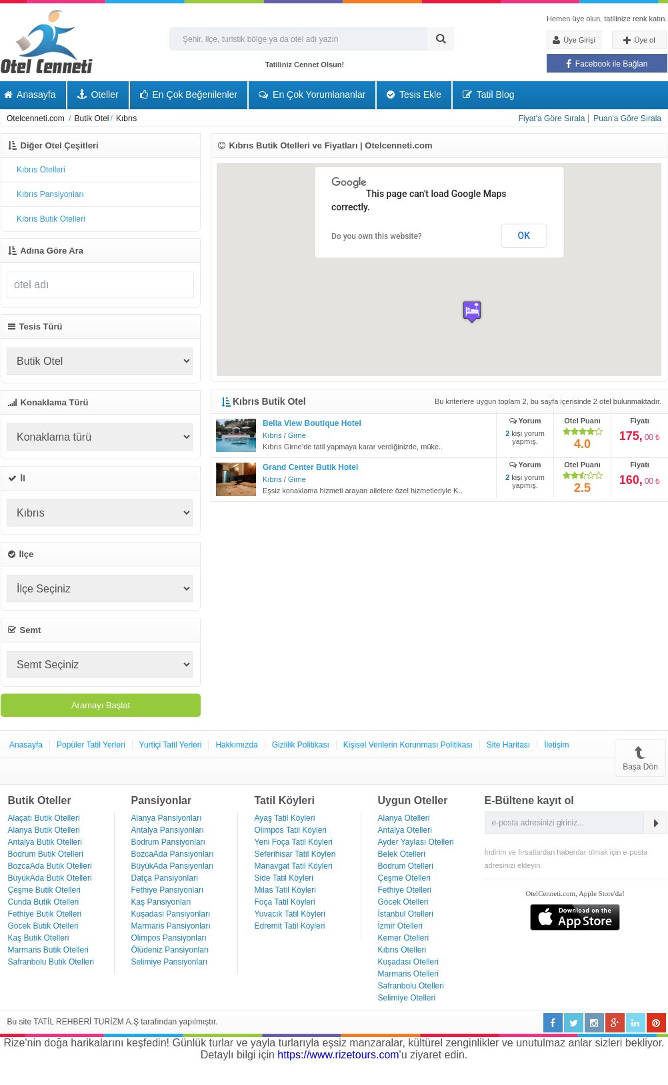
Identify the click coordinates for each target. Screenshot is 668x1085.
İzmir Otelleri (400, 926)
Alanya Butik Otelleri (44, 830)
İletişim (556, 745)
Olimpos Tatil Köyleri (291, 830)
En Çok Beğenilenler (189, 94)
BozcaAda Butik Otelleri (50, 866)
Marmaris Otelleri (408, 973)
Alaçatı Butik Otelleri (44, 818)
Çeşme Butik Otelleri (44, 890)
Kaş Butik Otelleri (38, 938)
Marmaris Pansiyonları (171, 926)
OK (524, 235)
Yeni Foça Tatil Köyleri (294, 842)
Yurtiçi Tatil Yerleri (170, 745)
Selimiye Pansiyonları (169, 962)
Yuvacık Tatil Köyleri (290, 914)
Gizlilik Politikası (300, 745)
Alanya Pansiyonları (166, 818)
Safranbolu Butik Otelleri (51, 962)
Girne (297, 435)
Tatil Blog (488, 94)
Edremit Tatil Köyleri (290, 926)
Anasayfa (26, 745)
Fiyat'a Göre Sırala (552, 118)
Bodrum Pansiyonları (168, 842)
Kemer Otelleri (403, 938)
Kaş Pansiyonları (161, 902)
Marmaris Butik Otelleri (48, 950)
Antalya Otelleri (405, 830)
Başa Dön (640, 758)
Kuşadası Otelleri (408, 962)
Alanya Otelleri (404, 818)
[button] (472, 312)
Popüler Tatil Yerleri (91, 745)
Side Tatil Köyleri (284, 878)
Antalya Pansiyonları (167, 830)
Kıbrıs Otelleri (402, 950)
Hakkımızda (236, 745)
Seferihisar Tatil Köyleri (295, 854)
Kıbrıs (272, 435)
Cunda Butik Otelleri (43, 902)
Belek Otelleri (401, 854)
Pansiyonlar (161, 800)
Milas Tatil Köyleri (285, 890)
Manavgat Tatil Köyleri (294, 866)
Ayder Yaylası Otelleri (416, 842)
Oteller (98, 94)
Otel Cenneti (47, 41)
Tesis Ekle (414, 94)
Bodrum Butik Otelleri (45, 854)
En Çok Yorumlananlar (312, 94)
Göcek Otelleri (403, 902)
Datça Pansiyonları (165, 878)
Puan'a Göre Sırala (627, 118)
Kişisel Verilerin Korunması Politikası (408, 745)
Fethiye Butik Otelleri (45, 914)
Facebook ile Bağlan (606, 64)
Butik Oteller (39, 800)
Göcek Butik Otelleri (43, 926)
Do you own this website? (376, 236)
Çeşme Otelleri (404, 878)
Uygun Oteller (413, 800)
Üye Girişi (574, 40)
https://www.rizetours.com (338, 1054)
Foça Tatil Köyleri (285, 902)
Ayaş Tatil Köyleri (285, 818)
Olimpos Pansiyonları (169, 938)
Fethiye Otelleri (405, 890)
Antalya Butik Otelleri (45, 842)
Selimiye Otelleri (407, 997)
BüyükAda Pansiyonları (172, 866)
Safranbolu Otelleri (411, 985)
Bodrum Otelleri (405, 866)
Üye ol (639, 40)
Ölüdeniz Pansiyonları (170, 950)
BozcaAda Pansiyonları (172, 854)
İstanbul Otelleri (405, 914)
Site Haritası (508, 745)
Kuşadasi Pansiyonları (171, 914)
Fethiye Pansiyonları (167, 890)
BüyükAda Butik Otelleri (50, 878)
